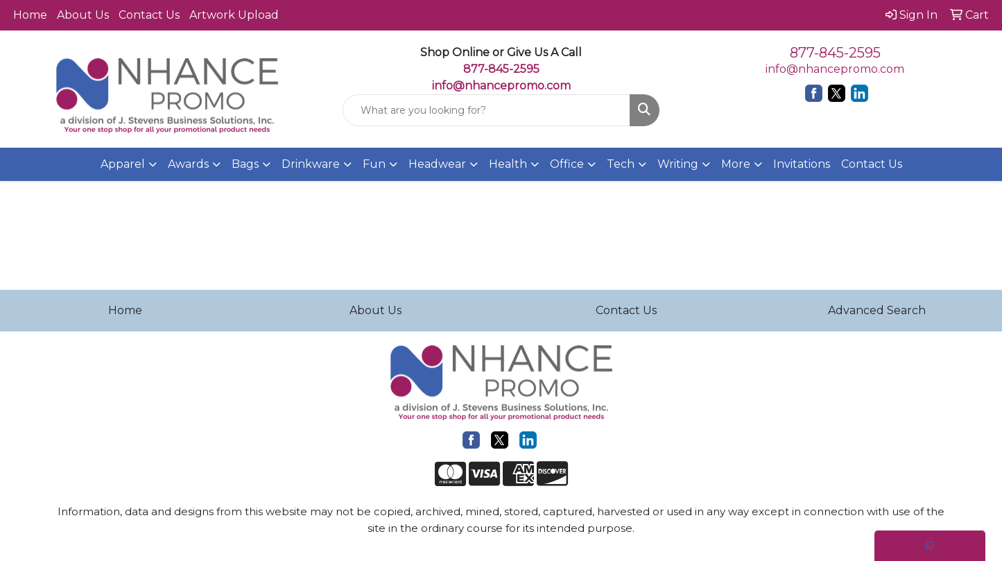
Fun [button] (374, 164)
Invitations (801, 164)
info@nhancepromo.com (501, 85)
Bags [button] (245, 164)
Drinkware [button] (311, 164)
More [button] (735, 164)
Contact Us (149, 14)
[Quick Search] (487, 110)
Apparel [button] (123, 164)
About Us (83, 14)
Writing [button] (677, 164)
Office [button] (567, 164)
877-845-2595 (835, 52)
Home (30, 14)
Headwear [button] (437, 164)
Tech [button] (620, 164)
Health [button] (508, 164)
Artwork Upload (234, 14)
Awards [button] (188, 164)
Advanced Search (877, 310)
